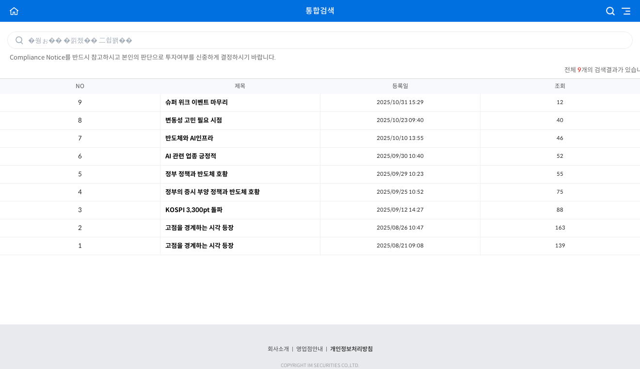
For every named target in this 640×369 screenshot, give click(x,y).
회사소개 (278, 349)
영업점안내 (309, 349)
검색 (610, 11)
